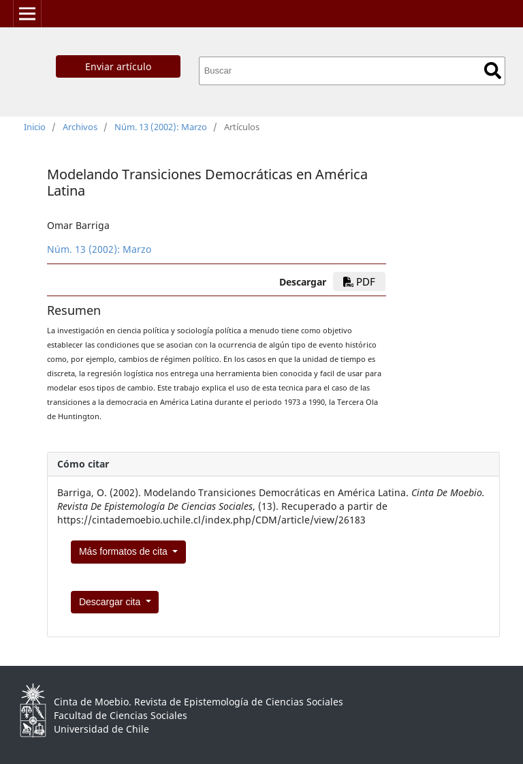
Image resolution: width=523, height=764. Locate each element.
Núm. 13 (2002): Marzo (160, 127)
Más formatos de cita (124, 551)
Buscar (492, 70)
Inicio (35, 127)
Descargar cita (111, 601)
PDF (359, 281)
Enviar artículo (118, 66)
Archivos (80, 127)
